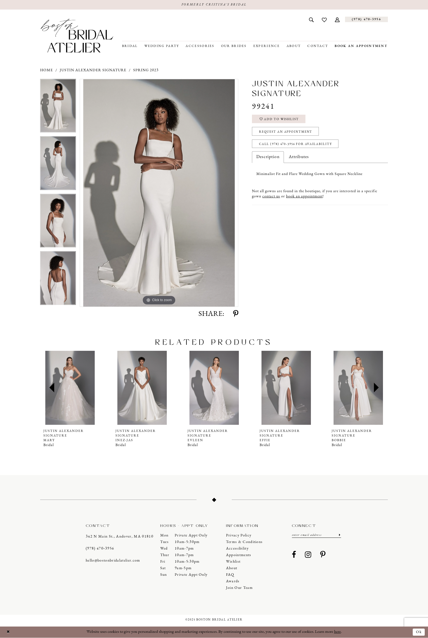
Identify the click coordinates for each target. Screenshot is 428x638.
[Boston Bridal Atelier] (77, 36)
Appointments (238, 555)
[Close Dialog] (8, 632)
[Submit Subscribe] (339, 535)
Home (46, 71)
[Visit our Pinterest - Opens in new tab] (323, 555)
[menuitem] (311, 19)
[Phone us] (366, 20)
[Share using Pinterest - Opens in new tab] (235, 314)
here (337, 632)
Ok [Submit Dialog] (419, 632)
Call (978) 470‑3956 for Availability (298, 146)
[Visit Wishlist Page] (324, 19)
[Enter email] (316, 535)
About (231, 568)
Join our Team (239, 588)
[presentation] (70, 388)
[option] (58, 108)
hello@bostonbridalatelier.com (113, 561)
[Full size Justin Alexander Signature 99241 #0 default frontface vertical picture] (159, 193)
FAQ (230, 575)
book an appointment (304, 199)
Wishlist (233, 562)
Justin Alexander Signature (93, 71)
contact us (271, 199)
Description (268, 159)
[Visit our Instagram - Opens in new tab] (308, 555)
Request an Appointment (288, 133)
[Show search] (311, 19)
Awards (233, 582)
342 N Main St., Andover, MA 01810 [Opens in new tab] (119, 537)
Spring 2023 (146, 71)
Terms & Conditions (244, 542)
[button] (337, 19)
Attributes (299, 159)
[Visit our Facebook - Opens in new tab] (294, 555)
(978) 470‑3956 (100, 549)
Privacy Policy (239, 536)
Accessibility (237, 549)
